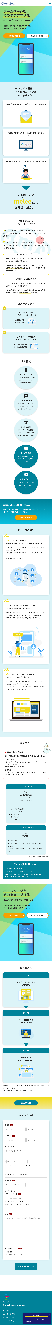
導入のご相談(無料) (39, 36)
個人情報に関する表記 (14, 1254)
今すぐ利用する (16, 36)
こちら (27, 849)
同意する (9, 1252)
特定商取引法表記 (9, 1314)
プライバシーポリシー (10, 1317)
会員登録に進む (12, 621)
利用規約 (6, 1311)
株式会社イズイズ (18, 1305)
